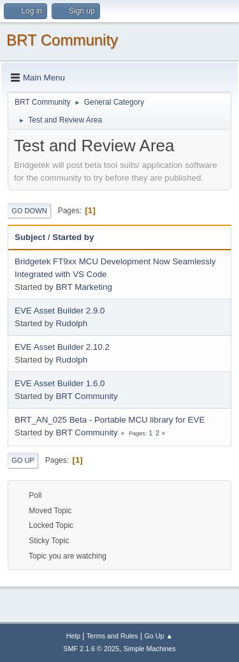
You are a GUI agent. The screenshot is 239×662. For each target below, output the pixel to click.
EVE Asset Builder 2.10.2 (62, 347)
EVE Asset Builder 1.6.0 (60, 383)
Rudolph (71, 323)
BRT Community (62, 40)
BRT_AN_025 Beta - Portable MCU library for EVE (110, 420)
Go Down (29, 210)
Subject (30, 237)
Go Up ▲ (158, 636)
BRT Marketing (83, 287)
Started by (73, 237)
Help (73, 636)
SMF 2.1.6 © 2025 (91, 648)
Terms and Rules (112, 636)
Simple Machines (150, 648)
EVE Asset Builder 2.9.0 (60, 310)
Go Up (22, 460)
